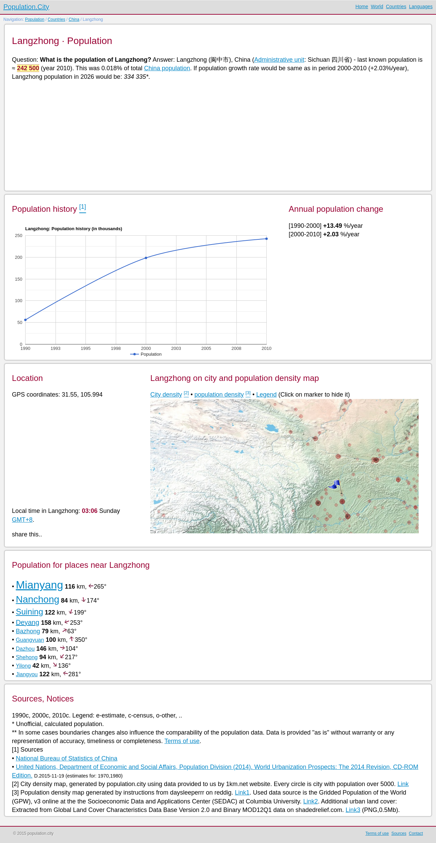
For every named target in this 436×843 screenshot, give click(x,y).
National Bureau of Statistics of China (66, 758)
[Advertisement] (216, 135)
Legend (266, 394)
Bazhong (28, 631)
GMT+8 (22, 519)
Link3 (353, 810)
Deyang (27, 622)
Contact (416, 833)
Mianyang (39, 585)
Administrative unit (279, 59)
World (377, 6)
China (73, 19)
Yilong (23, 666)
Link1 (242, 792)
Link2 (310, 801)
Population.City (26, 7)
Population (34, 19)
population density (219, 394)
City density (166, 394)
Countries (396, 6)
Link (403, 784)
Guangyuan (30, 640)
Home (361, 6)
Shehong (26, 657)
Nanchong (37, 599)
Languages (421, 6)
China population (167, 68)
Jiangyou (26, 674)
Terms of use (182, 741)
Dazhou (25, 649)
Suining (29, 611)
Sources (398, 833)
